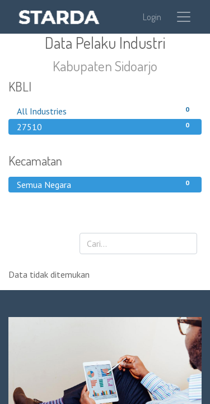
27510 (105, 126)
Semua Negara (105, 184)
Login (152, 16)
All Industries (105, 110)
